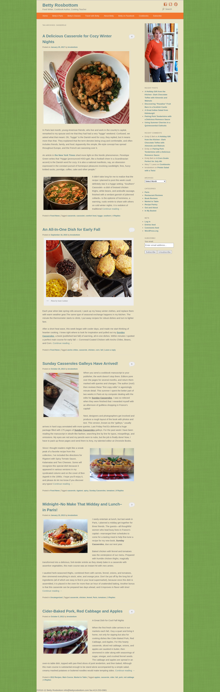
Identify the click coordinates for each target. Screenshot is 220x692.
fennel (89, 597)
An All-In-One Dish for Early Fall (71, 229)
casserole (71, 216)
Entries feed (150, 225)
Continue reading (112, 209)
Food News (55, 216)
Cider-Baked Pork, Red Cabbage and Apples (82, 611)
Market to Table (80, 677)
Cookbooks (143, 16)
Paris (95, 597)
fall (101, 350)
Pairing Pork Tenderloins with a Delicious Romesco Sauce (157, 152)
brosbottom (73, 47)
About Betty (109, 16)
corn (98, 350)
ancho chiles (72, 350)
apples (97, 677)
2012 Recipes (55, 677)
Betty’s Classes (74, 16)
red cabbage (129, 677)
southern (107, 216)
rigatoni (80, 491)
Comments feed (152, 228)
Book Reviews (151, 198)
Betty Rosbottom (60, 5)
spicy (86, 491)
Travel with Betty (92, 16)
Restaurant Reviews (154, 195)
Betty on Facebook (126, 16)
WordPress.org (151, 231)
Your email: (149, 241)
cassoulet (81, 216)
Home (45, 16)
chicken (91, 350)
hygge (100, 216)
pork (121, 677)
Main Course (67, 677)
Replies (116, 216)
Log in (147, 221)
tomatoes (110, 491)
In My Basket (150, 211)
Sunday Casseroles (97, 491)
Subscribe (157, 16)
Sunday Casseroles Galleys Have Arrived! (80, 363)
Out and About (151, 208)
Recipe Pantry (151, 204)
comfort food (91, 216)
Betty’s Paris (57, 16)
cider (112, 677)
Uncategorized (56, 597)
